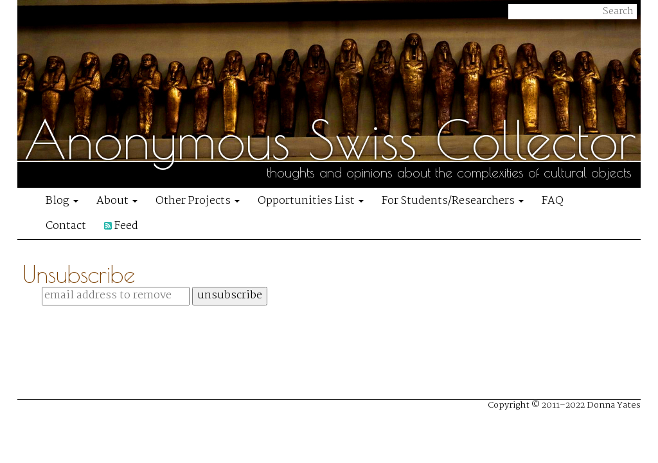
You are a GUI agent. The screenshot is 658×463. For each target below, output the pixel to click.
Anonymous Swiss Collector (330, 139)
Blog (62, 201)
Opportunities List (311, 201)
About (117, 201)
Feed (121, 226)
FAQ (553, 201)
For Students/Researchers (453, 201)
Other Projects (198, 201)
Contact (66, 226)
